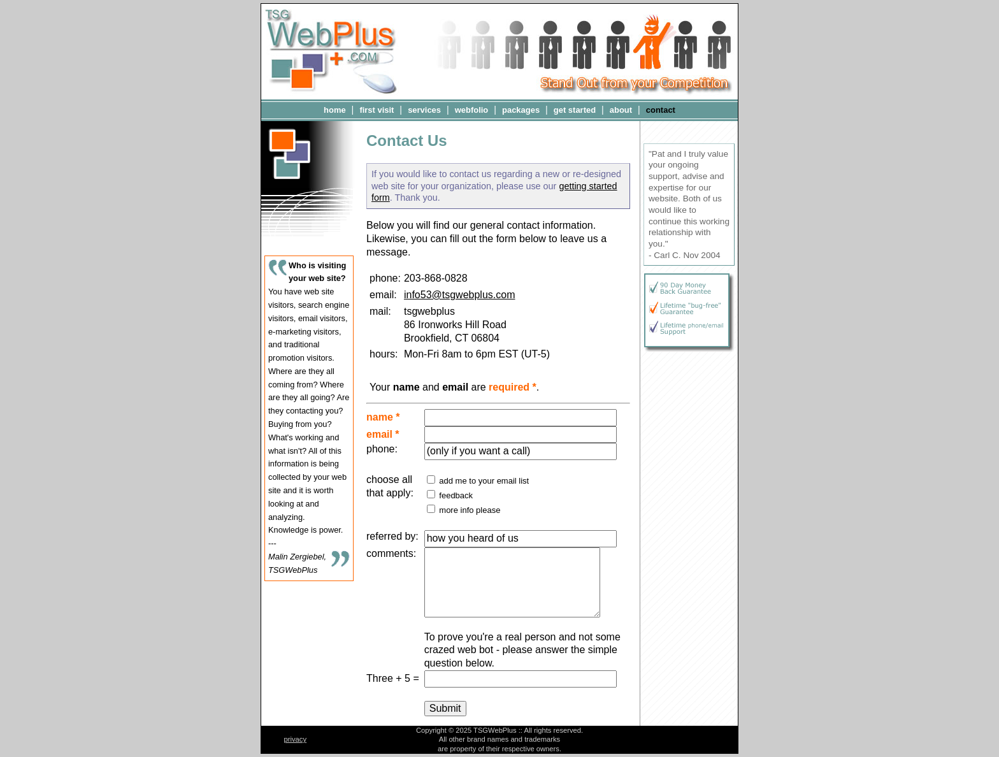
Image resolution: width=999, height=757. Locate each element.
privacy (295, 739)
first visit (376, 110)
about (621, 110)
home (335, 110)
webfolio (472, 110)
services (424, 110)
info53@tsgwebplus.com (459, 294)
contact (660, 110)
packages (521, 110)
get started (575, 110)
